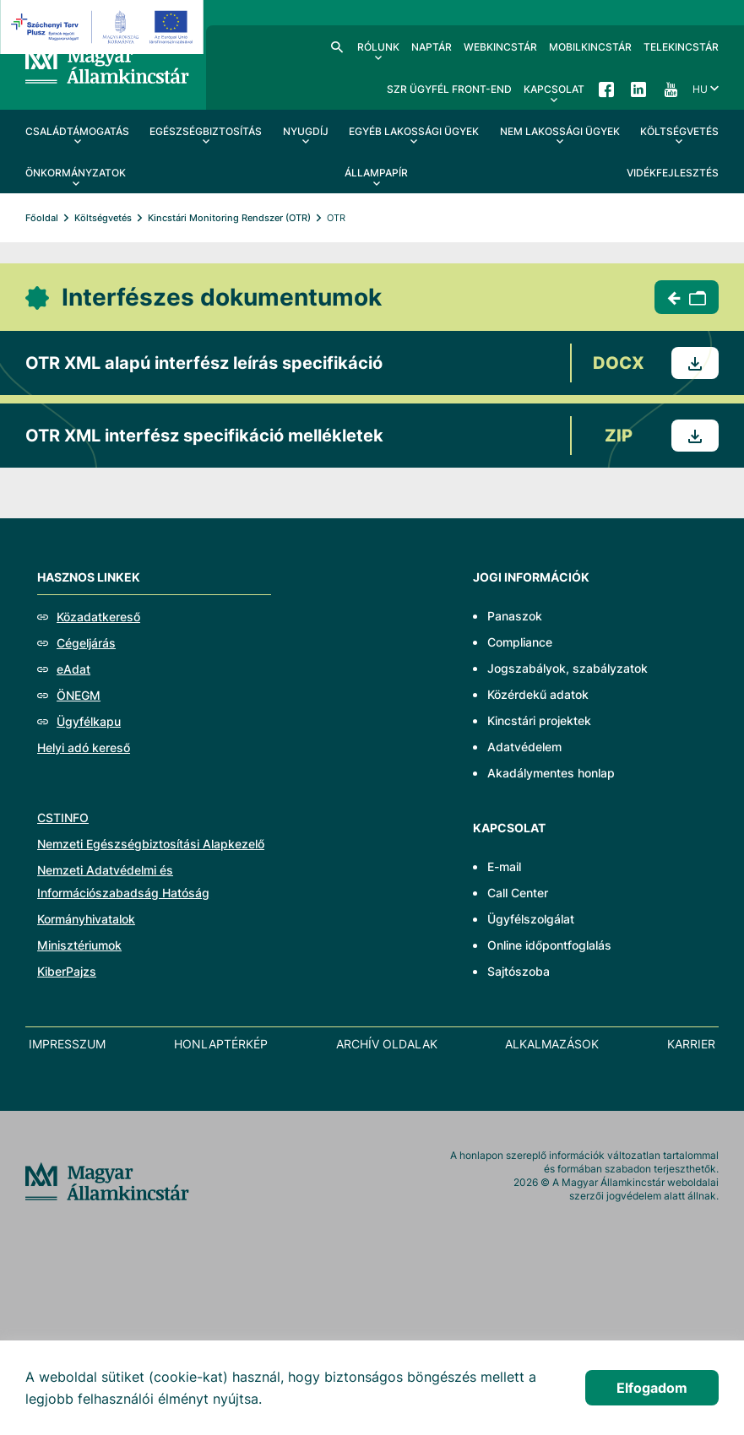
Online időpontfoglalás (549, 945)
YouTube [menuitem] (670, 89)
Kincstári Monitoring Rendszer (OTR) (229, 218)
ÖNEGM (78, 695)
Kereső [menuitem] (337, 46)
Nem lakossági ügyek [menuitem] (560, 131)
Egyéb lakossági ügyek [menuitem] (414, 131)
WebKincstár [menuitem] (500, 47)
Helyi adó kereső (83, 747)
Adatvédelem (524, 746)
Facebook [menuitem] (606, 89)
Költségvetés (103, 218)
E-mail (504, 866)
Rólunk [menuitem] (378, 47)
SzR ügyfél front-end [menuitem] (449, 89)
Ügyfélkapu (89, 721)
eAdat (73, 669)
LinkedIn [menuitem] (638, 89)
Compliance (519, 642)
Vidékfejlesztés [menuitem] (673, 172)
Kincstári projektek (539, 720)
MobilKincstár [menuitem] (590, 47)
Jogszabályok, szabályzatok (567, 668)
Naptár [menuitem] (431, 47)
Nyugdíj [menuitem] (306, 131)
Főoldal (41, 218)
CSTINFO (63, 817)
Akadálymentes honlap (551, 773)
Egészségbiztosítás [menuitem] (205, 131)
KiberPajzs (66, 971)
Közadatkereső (98, 616)
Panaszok (514, 616)
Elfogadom (651, 1387)
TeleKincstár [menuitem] (681, 47)
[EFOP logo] (104, 27)
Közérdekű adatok (538, 694)
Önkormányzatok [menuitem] (75, 172)
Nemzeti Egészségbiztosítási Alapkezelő (150, 844)
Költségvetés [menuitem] (679, 131)
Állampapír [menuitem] (376, 172)
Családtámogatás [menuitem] (77, 131)
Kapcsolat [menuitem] (554, 89)
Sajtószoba (518, 971)
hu (700, 89)
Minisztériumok (79, 945)
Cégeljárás (86, 643)
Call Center (517, 892)
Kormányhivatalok (86, 919)
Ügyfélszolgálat (530, 919)
